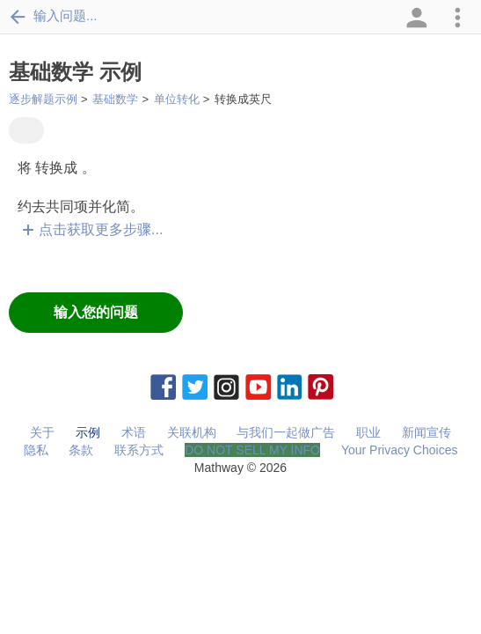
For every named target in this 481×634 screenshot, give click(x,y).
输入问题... (53, 16)
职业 (368, 432)
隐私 (36, 450)
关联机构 (191, 432)
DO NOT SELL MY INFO (252, 450)
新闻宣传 (426, 432)
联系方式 (139, 450)
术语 (133, 432)
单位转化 (177, 99)
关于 (42, 432)
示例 (88, 432)
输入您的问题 (96, 312)
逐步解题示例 (43, 99)
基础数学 (115, 99)
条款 (81, 450)
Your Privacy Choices (399, 450)
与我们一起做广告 (286, 432)
